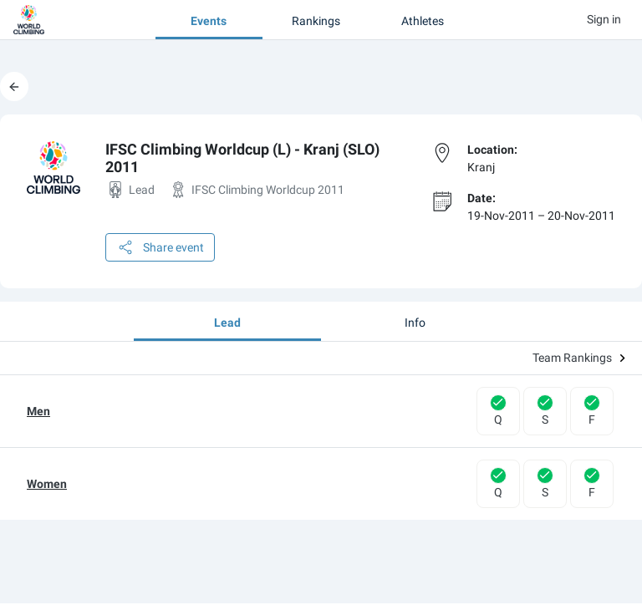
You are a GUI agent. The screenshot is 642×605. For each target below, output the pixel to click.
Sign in (604, 19)
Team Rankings (578, 357)
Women (47, 484)
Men (38, 411)
